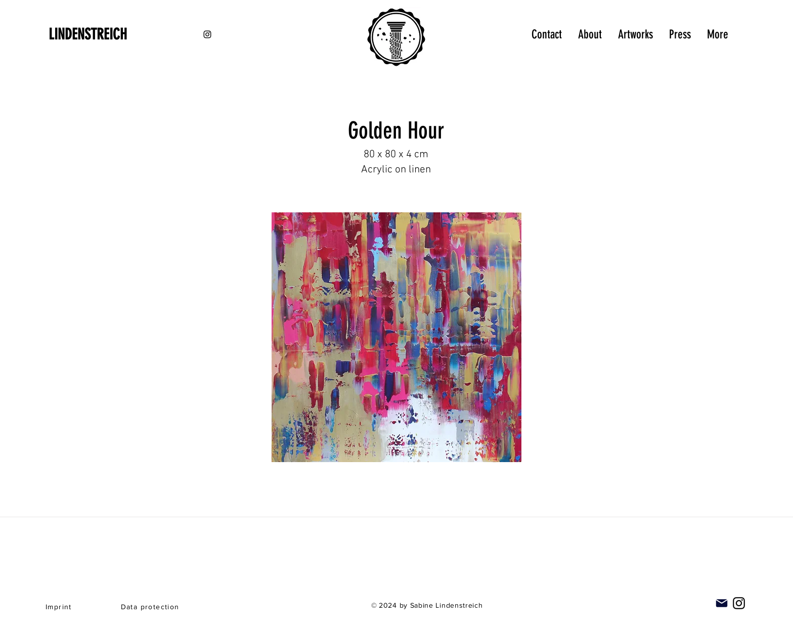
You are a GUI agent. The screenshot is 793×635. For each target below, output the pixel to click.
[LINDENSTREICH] (102, 34)
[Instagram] (739, 603)
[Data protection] (151, 607)
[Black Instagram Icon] (207, 34)
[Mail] (721, 603)
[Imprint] (60, 607)
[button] (396, 337)
